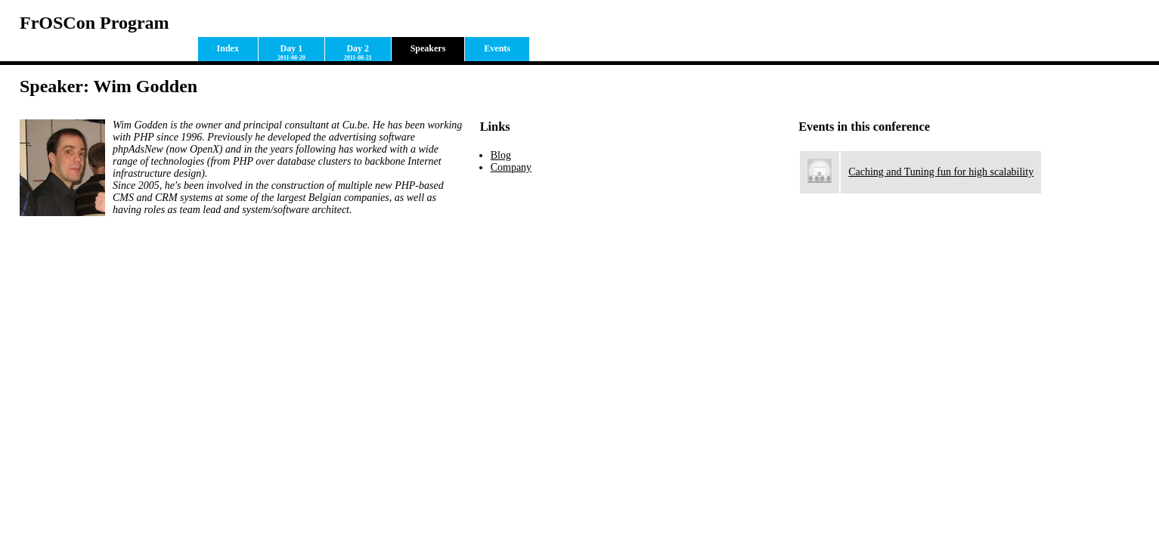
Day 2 (358, 52)
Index (228, 48)
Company (511, 167)
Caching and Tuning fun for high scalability (940, 172)
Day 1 (291, 52)
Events (497, 48)
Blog (501, 155)
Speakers (428, 48)
